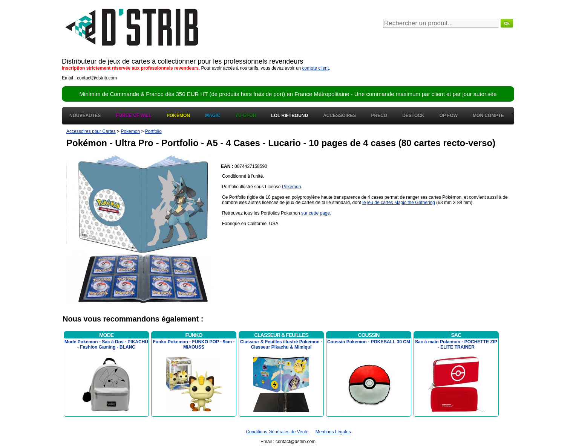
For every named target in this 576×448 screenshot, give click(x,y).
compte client (315, 68)
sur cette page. (316, 213)
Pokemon (130, 131)
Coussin (369, 335)
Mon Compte (488, 115)
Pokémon (178, 115)
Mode (106, 335)
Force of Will (134, 115)
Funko (193, 335)
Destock (413, 115)
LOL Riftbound (289, 115)
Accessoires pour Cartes (91, 131)
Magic (212, 115)
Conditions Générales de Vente (277, 431)
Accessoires (339, 115)
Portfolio (153, 131)
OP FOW (449, 115)
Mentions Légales (333, 431)
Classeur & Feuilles (281, 335)
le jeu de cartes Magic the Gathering (398, 202)
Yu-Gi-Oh (245, 115)
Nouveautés (85, 115)
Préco (379, 115)
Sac (456, 335)
